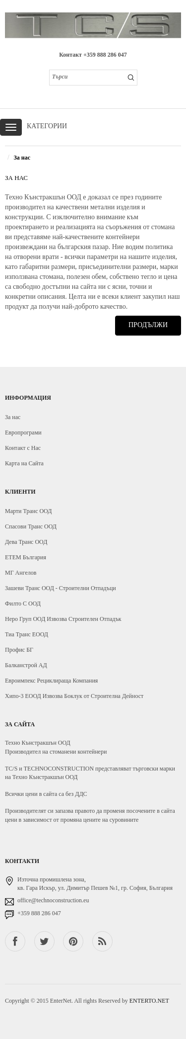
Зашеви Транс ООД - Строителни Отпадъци (60, 588)
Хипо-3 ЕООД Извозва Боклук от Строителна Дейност (74, 696)
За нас (21, 157)
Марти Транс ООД (28, 511)
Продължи (148, 325)
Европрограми (23, 432)
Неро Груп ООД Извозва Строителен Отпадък (63, 618)
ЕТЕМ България (25, 557)
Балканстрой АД (26, 665)
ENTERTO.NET (149, 1000)
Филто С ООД (23, 603)
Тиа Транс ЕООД (26, 634)
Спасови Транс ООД (31, 526)
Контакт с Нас (23, 447)
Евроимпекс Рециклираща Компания (51, 680)
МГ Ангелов (20, 572)
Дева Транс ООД (26, 541)
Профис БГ (19, 649)
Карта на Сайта (24, 463)
